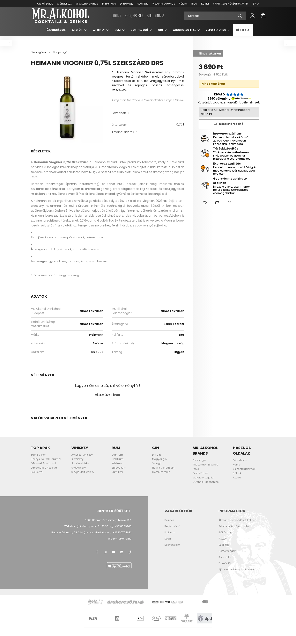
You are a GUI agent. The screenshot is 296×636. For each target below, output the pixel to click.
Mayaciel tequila (203, 481)
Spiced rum (119, 472)
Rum (118, 34)
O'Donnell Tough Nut (43, 467)
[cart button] (263, 18)
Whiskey (99, 34)
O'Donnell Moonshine (206, 486)
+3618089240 (123, 530)
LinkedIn (122, 556)
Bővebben (119, 117)
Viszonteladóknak (163, 3)
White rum (118, 467)
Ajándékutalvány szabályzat (237, 573)
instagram (105, 556)
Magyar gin (159, 463)
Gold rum (118, 463)
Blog (194, 3)
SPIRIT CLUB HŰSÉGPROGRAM (230, 3)
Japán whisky (80, 467)
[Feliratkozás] (229, 128)
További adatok (123, 136)
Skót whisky (78, 472)
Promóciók (225, 567)
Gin (161, 34)
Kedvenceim (172, 549)
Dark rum (117, 459)
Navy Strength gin (163, 472)
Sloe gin (157, 467)
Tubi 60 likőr (38, 459)
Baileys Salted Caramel (46, 463)
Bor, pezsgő (140, 34)
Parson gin (199, 464)
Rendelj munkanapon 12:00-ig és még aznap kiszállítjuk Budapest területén (235, 174)
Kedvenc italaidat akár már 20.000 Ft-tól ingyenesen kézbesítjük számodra (231, 144)
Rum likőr (117, 476)
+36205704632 (122, 536)
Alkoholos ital (185, 34)
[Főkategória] (38, 56)
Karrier (205, 3)
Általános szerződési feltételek (237, 524)
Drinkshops (109, 3)
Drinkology (126, 3)
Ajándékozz (64, 3)
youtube (113, 556)
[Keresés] (215, 18)
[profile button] (252, 18)
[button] (205, 207)
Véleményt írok (107, 399)
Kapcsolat (225, 561)
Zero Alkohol (216, 34)
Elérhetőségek (227, 555)
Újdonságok (56, 34)
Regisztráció (172, 530)
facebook (97, 556)
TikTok (130, 556)
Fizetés (223, 542)
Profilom (169, 536)
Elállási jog (225, 536)
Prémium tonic (161, 476)
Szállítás (142, 3)
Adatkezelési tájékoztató (234, 530)
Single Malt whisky (82, 476)
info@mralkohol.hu (120, 542)
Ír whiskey (77, 463)
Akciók (77, 34)
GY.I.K (255, 3)
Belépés (169, 524)
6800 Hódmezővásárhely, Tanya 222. (108, 524)
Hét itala (243, 34)
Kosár (168, 542)
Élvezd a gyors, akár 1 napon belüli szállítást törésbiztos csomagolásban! (232, 194)
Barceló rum (200, 477)
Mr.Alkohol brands (87, 3)
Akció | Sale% (45, 3)
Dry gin (156, 459)
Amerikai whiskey (82, 459)
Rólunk (183, 3)
